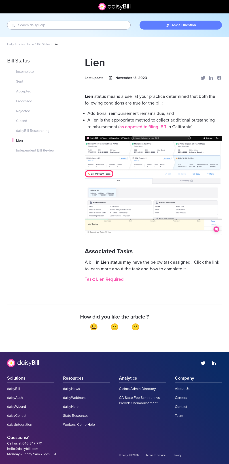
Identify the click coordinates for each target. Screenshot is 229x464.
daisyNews (71, 389)
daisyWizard (16, 406)
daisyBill (13, 389)
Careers (181, 398)
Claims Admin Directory (137, 389)
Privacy (177, 455)
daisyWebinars (74, 398)
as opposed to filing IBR (142, 127)
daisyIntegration (19, 424)
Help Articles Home (20, 44)
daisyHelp (70, 406)
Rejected (23, 111)
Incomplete (25, 71)
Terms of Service (156, 455)
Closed (21, 121)
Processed (24, 101)
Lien (19, 140)
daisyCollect (16, 415)
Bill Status (44, 44)
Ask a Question (181, 25)
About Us (182, 389)
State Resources (75, 415)
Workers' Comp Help (79, 424)
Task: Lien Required (104, 279)
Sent (19, 81)
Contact (181, 406)
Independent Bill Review (35, 150)
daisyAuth (15, 398)
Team (179, 415)
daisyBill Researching (32, 130)
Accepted (23, 91)
